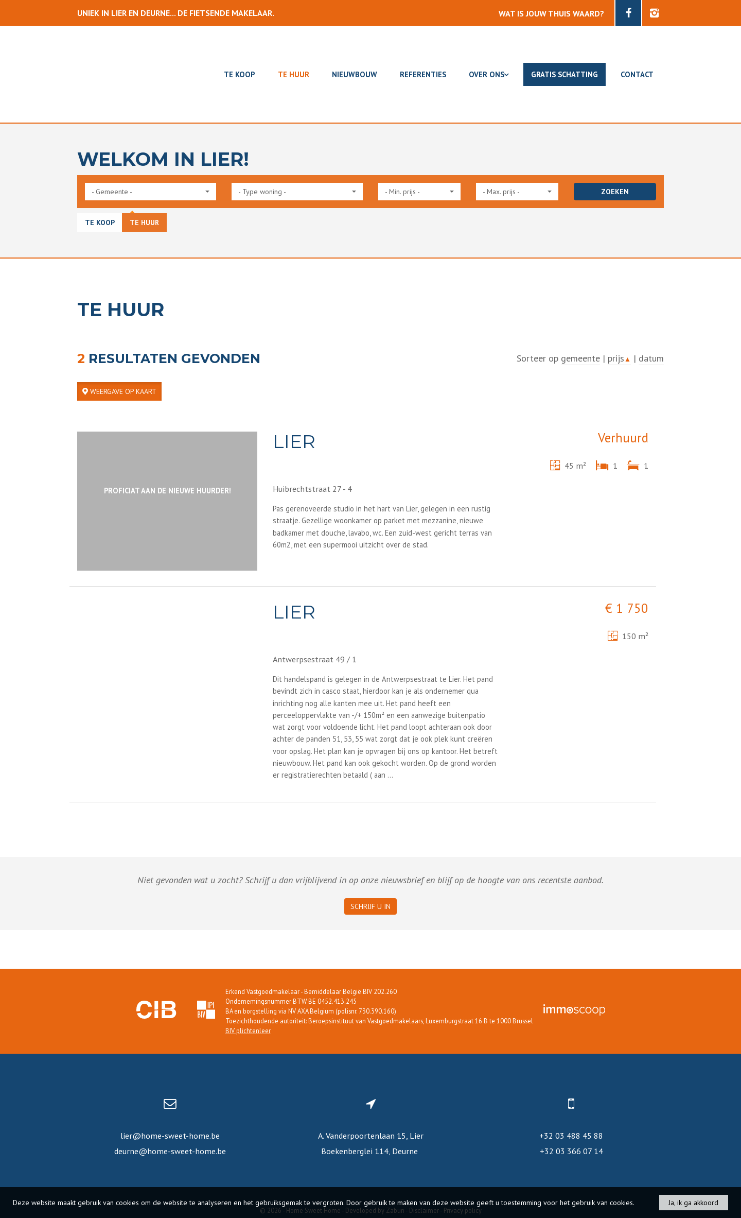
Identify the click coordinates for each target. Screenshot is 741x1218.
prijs (619, 358)
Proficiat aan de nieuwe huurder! (167, 490)
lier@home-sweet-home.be (170, 1135)
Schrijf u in (370, 906)
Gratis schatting (564, 74)
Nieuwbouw (354, 74)
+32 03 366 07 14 (571, 1151)
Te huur (293, 74)
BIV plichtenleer (248, 1030)
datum (651, 358)
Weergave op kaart (119, 391)
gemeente (580, 358)
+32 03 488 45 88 (571, 1135)
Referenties (423, 74)
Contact (637, 74)
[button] (150, 191)
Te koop (239, 74)
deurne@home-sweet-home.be (170, 1151)
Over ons (488, 74)
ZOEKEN (615, 191)
